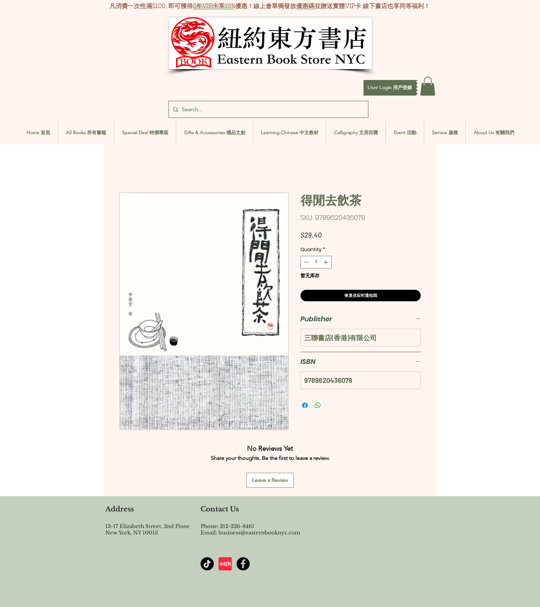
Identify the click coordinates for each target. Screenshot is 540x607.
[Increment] (326, 262)
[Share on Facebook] (305, 405)
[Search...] (268, 109)
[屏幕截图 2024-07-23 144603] (225, 563)
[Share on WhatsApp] (318, 405)
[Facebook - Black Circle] (243, 563)
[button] (390, 88)
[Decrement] (306, 262)
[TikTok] (207, 563)
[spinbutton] (316, 262)
